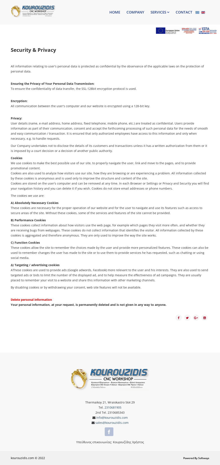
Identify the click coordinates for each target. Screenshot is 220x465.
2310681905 (113, 407)
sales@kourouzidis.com (112, 423)
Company (135, 12)
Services (158, 12)
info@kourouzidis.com (111, 418)
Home (114, 12)
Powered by (190, 458)
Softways (203, 458)
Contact (184, 12)
